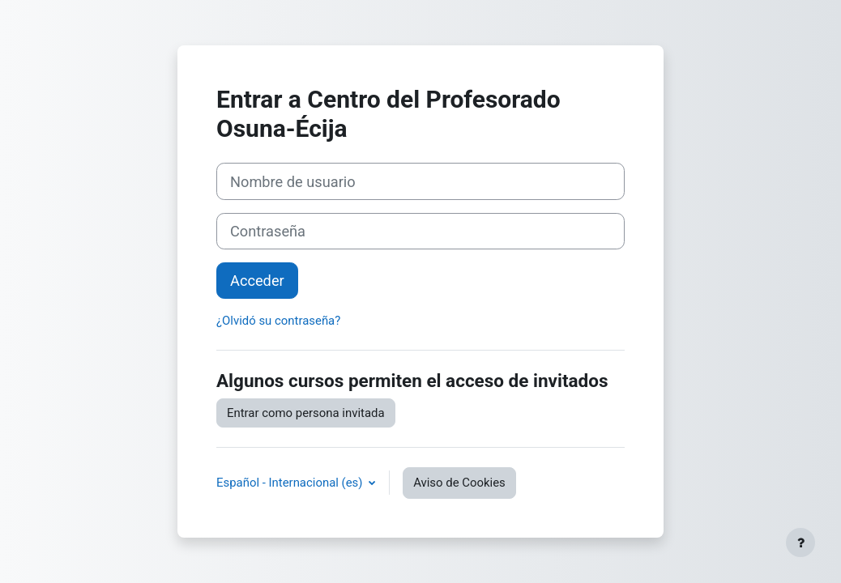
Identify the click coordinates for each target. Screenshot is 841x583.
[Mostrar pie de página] (800, 542)
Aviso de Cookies (459, 482)
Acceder (257, 280)
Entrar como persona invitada (306, 413)
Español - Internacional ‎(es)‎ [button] (290, 482)
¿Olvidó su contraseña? (278, 320)
